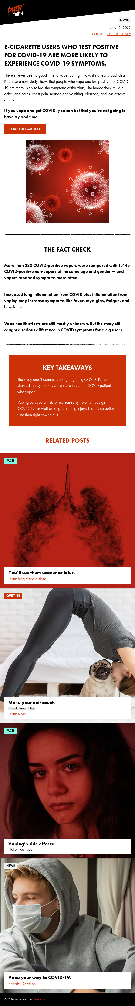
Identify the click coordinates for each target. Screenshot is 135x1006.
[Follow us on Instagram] (129, 2)
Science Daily (119, 34)
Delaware (39, 999)
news (124, 20)
